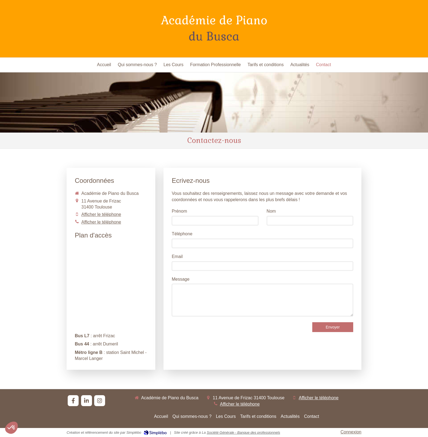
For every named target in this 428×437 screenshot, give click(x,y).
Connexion (351, 432)
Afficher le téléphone (101, 214)
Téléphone (182, 233)
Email (177, 256)
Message (180, 279)
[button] (11, 427)
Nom (271, 211)
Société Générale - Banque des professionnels (243, 432)
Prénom (179, 211)
